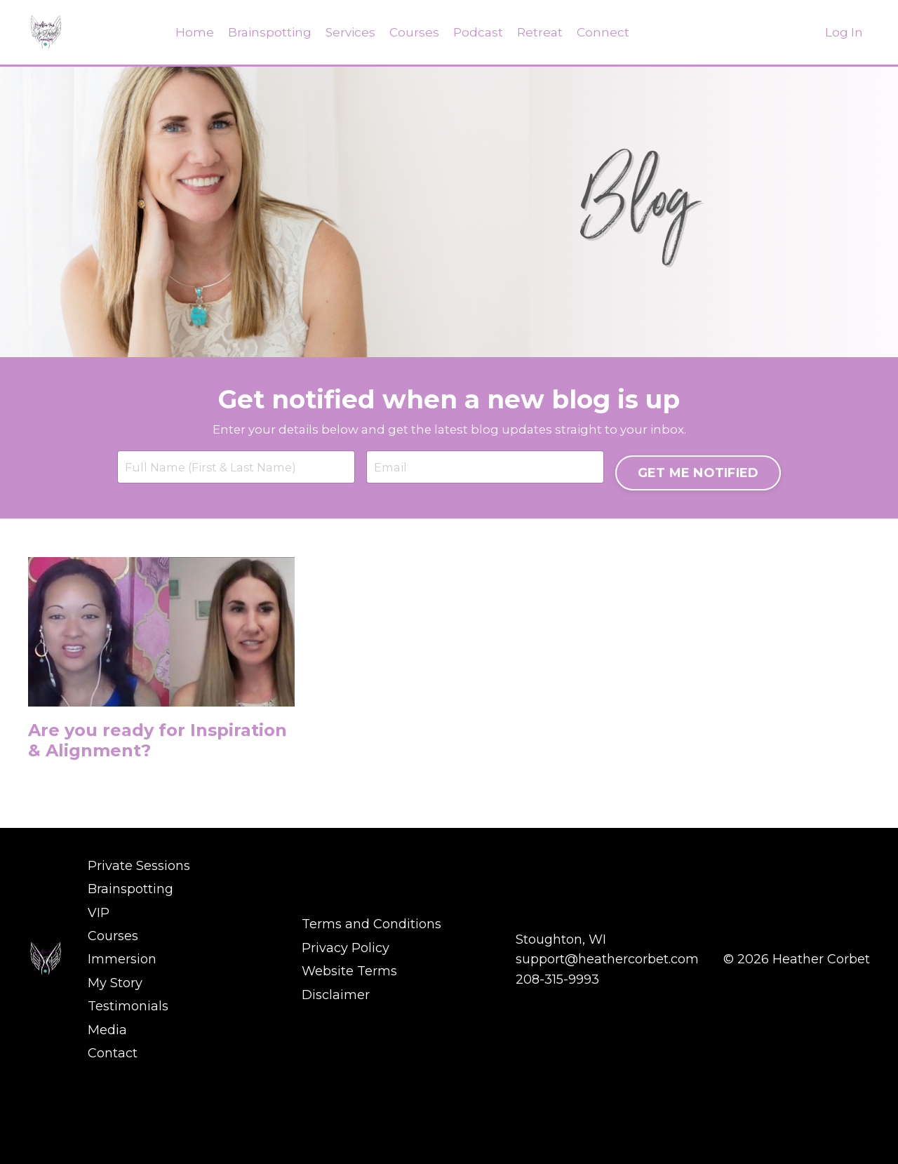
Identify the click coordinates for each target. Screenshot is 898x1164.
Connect (606, 32)
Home (189, 32)
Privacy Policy (345, 1038)
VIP (98, 1008)
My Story (115, 1068)
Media (107, 1109)
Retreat (541, 32)
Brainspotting (266, 32)
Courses (414, 32)
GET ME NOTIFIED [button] (694, 532)
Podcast (478, 32)
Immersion (122, 1048)
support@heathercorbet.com (607, 1048)
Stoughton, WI (561, 1028)
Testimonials (128, 1089)
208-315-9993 (557, 1068)
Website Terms (349, 1058)
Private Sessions (139, 967)
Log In (843, 32)
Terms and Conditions (371, 1018)
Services (349, 32)
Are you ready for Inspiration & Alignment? (123, 829)
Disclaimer (336, 1079)
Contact (113, 1129)
